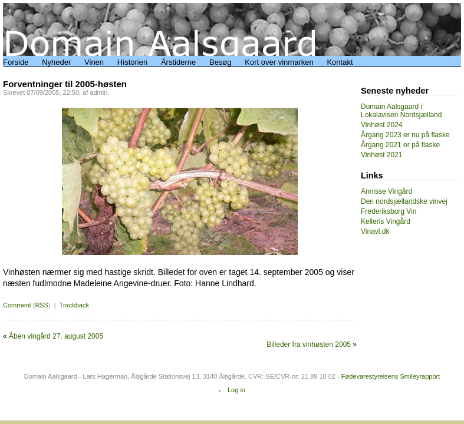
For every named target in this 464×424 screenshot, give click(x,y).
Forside (15, 62)
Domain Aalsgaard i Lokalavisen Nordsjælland (401, 110)
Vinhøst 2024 (382, 125)
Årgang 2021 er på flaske (400, 145)
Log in (236, 389)
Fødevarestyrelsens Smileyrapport (390, 376)
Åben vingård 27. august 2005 (56, 336)
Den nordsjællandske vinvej (404, 201)
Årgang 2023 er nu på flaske (405, 135)
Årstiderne (178, 62)
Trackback (74, 305)
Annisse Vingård (386, 191)
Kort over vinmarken (279, 62)
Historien (132, 62)
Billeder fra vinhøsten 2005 (308, 344)
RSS (41, 305)
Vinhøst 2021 (382, 155)
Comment (17, 305)
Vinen (94, 62)
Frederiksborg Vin (389, 211)
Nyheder (56, 62)
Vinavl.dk (375, 231)
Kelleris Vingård (385, 221)
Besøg (220, 62)
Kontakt (340, 62)
